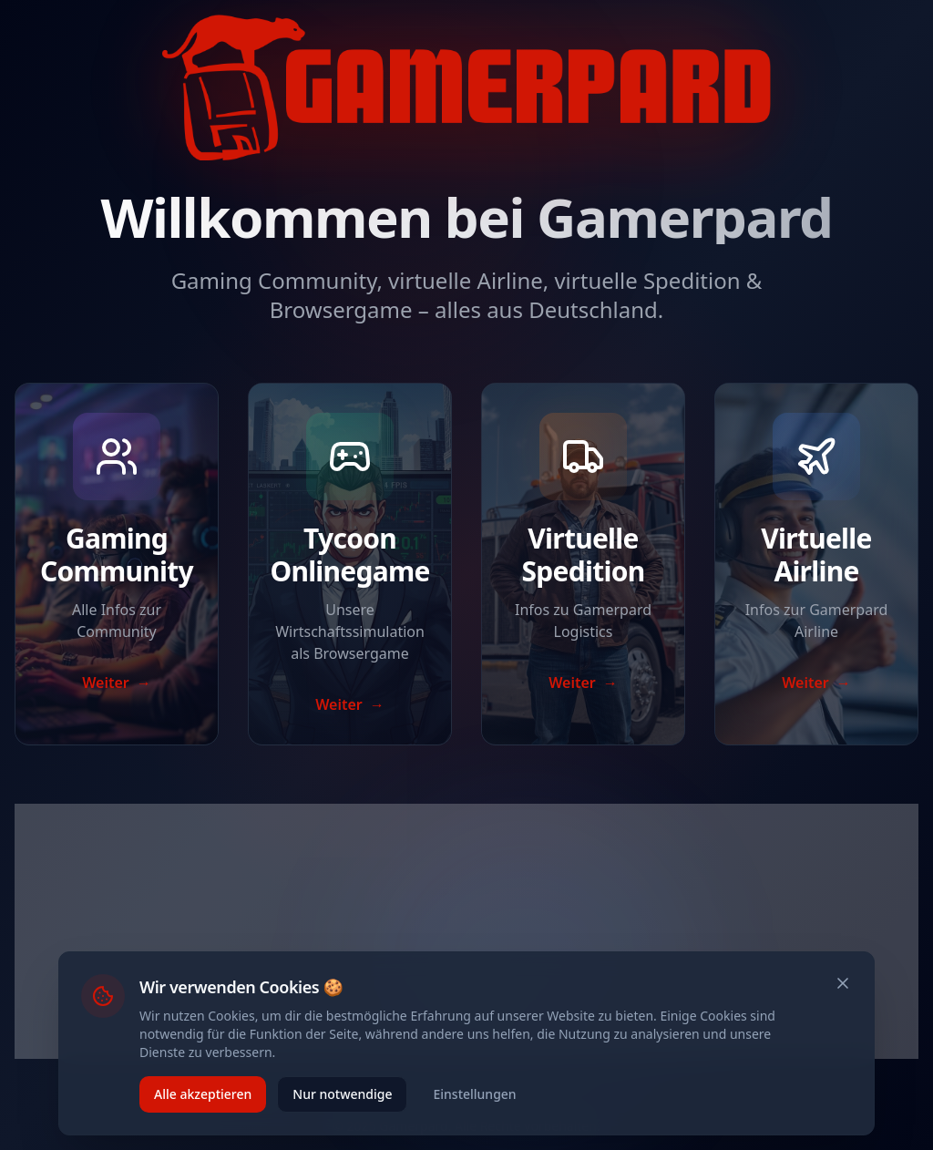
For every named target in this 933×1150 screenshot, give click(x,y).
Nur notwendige (342, 1094)
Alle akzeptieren (202, 1094)
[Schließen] (843, 983)
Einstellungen (474, 1094)
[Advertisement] (466, 931)
